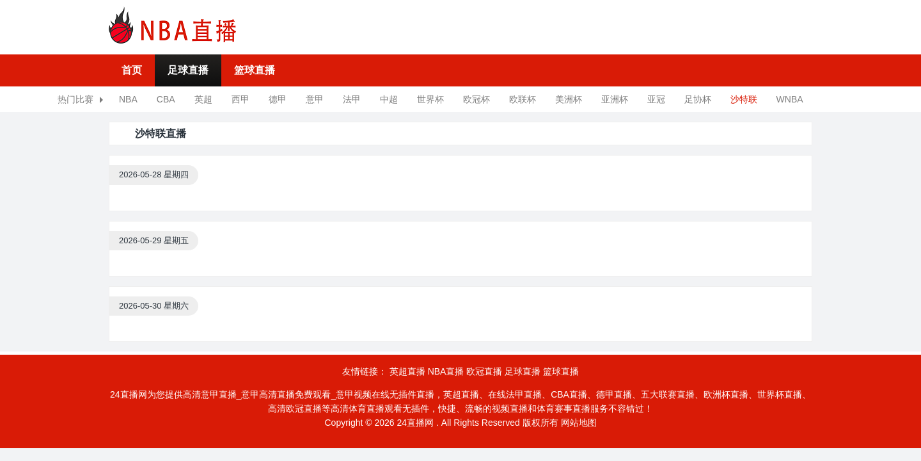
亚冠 (656, 99)
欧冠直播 (484, 371)
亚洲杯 (614, 99)
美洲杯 (568, 99)
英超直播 (407, 371)
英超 (203, 99)
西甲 (240, 99)
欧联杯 (522, 99)
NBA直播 (446, 371)
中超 (389, 99)
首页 (132, 70)
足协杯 (697, 99)
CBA (166, 99)
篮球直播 (254, 70)
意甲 (315, 99)
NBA (128, 99)
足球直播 (188, 70)
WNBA (789, 99)
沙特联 (743, 99)
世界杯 (430, 99)
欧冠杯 (476, 99)
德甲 (278, 99)
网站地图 (579, 422)
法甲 (352, 99)
